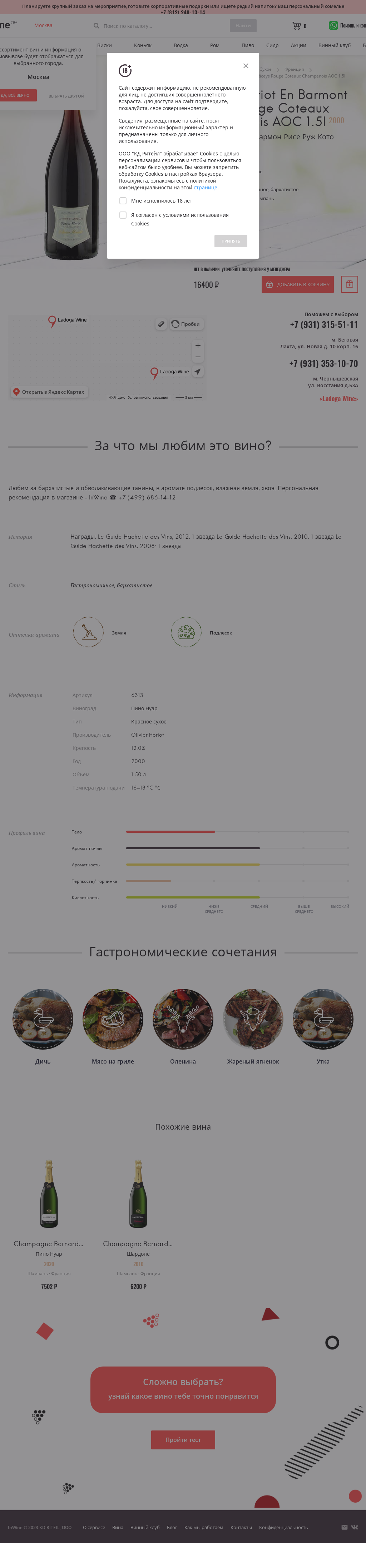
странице (205, 187)
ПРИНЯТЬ (231, 241)
